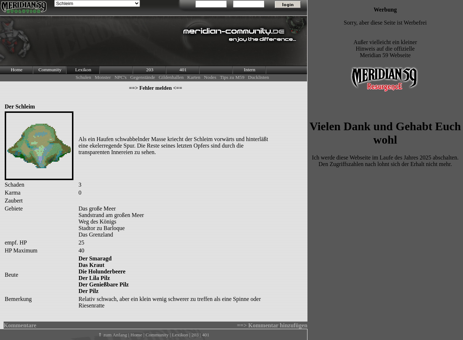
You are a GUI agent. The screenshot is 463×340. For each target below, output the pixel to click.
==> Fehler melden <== (155, 88)
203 (149, 69)
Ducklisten (258, 77)
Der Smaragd (95, 258)
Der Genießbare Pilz (103, 284)
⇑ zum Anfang (112, 334)
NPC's (120, 77)
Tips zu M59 (232, 77)
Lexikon (83, 69)
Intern (249, 69)
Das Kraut (91, 265)
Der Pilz (88, 291)
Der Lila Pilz (94, 278)
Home (17, 69)
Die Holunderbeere (102, 271)
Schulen (83, 77)
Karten (193, 77)
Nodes (210, 77)
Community (49, 69)
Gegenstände (142, 77)
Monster (103, 77)
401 (183, 69)
